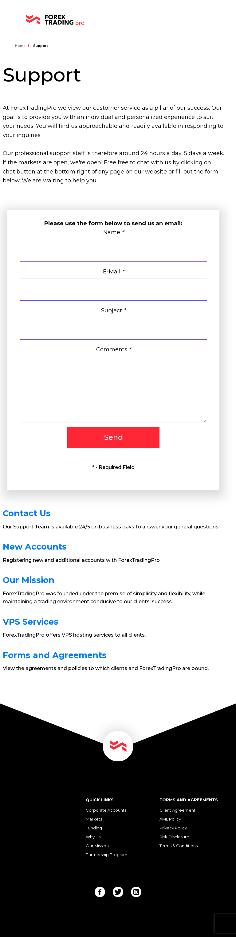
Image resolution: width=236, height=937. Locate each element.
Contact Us (27, 513)
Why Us (93, 836)
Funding (94, 827)
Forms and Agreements (55, 655)
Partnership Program (106, 854)
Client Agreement (177, 810)
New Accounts (35, 547)
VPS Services (30, 622)
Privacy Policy (173, 827)
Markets (94, 819)
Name (113, 232)
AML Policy (170, 819)
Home (20, 46)
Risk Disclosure (174, 836)
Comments (113, 349)
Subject (113, 310)
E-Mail (113, 271)
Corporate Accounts (106, 810)
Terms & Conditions (178, 845)
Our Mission (28, 580)
